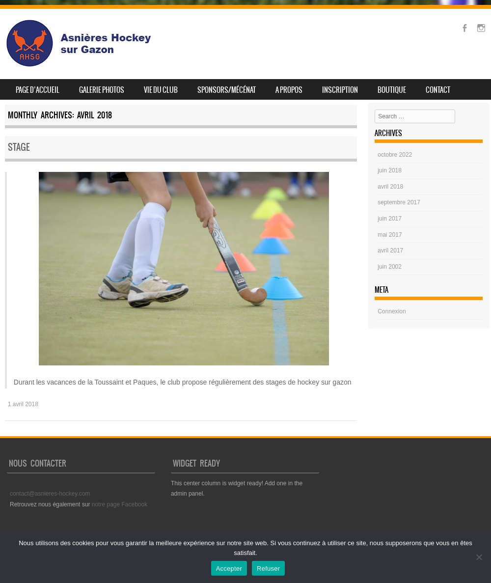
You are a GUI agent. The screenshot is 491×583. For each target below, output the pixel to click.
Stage (19, 147)
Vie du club (161, 89)
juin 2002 (390, 266)
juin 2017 (390, 218)
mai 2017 (390, 234)
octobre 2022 (395, 154)
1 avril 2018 (23, 404)
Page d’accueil (37, 89)
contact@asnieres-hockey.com (50, 493)
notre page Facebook (119, 504)
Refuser (268, 568)
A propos (288, 89)
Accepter (229, 568)
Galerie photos (101, 89)
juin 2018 (390, 170)
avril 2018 (390, 186)
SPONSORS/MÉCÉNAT (226, 89)
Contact (438, 89)
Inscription (340, 89)
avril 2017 (390, 250)
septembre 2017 (399, 202)
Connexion (392, 311)
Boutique (392, 89)
